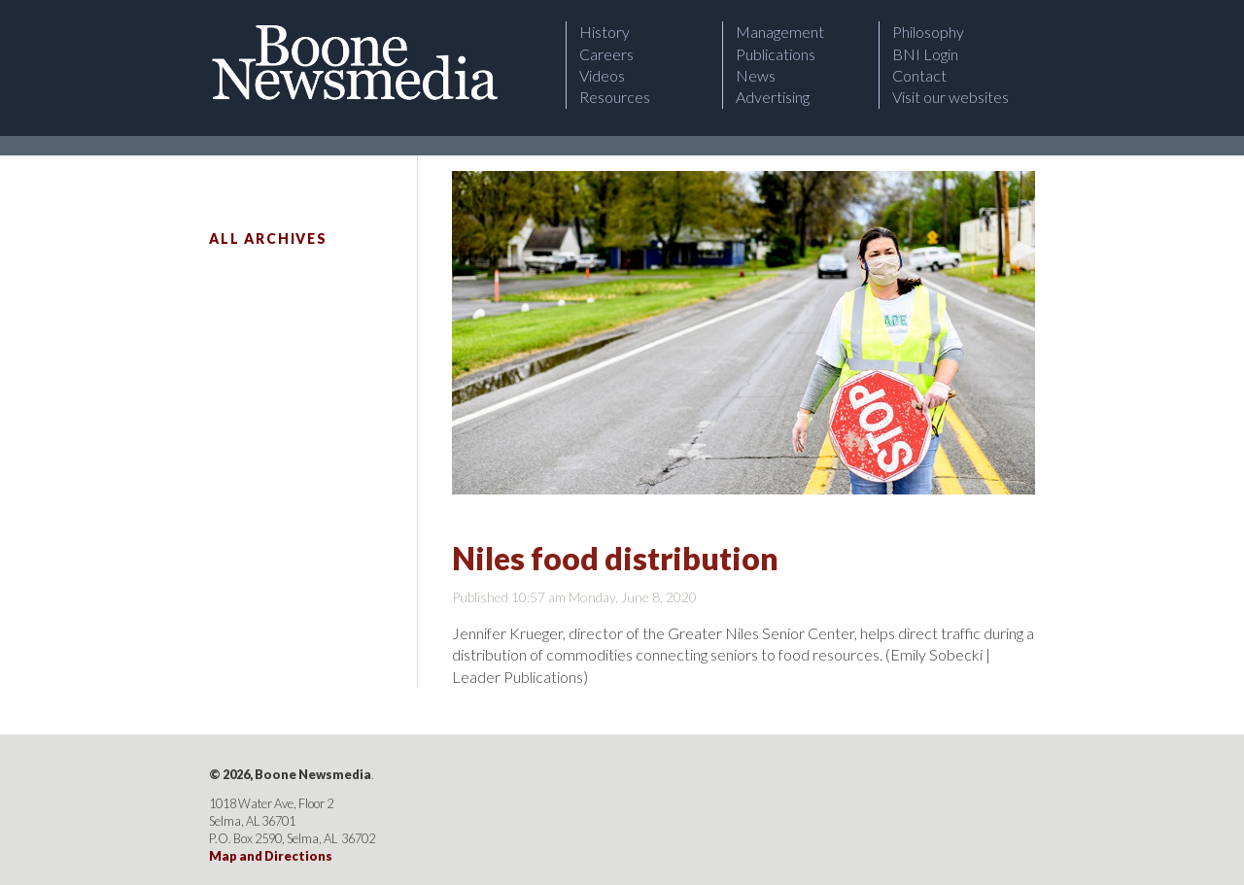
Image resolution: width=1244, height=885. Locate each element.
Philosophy (928, 31)
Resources (614, 96)
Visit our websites (950, 96)
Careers (606, 54)
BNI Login (925, 54)
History (604, 31)
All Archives (268, 238)
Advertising (773, 96)
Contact (919, 75)
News (756, 75)
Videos (602, 75)
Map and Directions (270, 856)
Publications (775, 54)
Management (780, 31)
